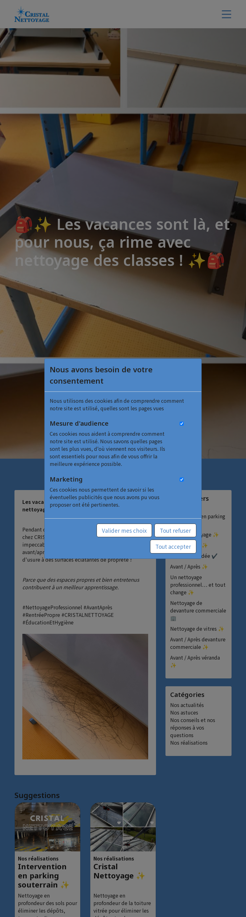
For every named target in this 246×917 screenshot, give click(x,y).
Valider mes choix (124, 530)
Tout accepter (173, 546)
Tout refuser (175, 530)
